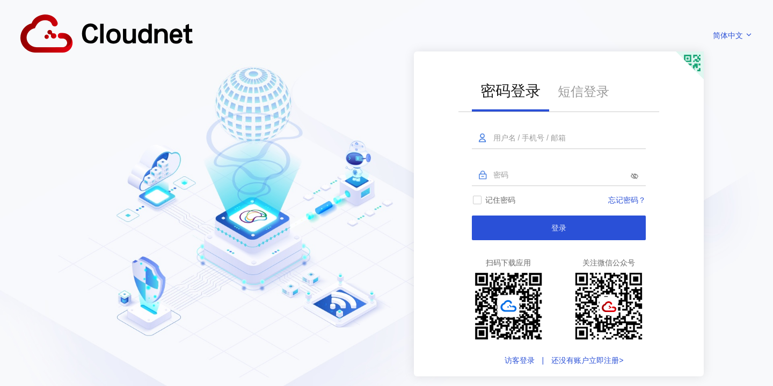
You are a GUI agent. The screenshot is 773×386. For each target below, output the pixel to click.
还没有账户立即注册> (586, 360)
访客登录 (521, 360)
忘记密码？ (627, 200)
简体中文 (733, 35)
